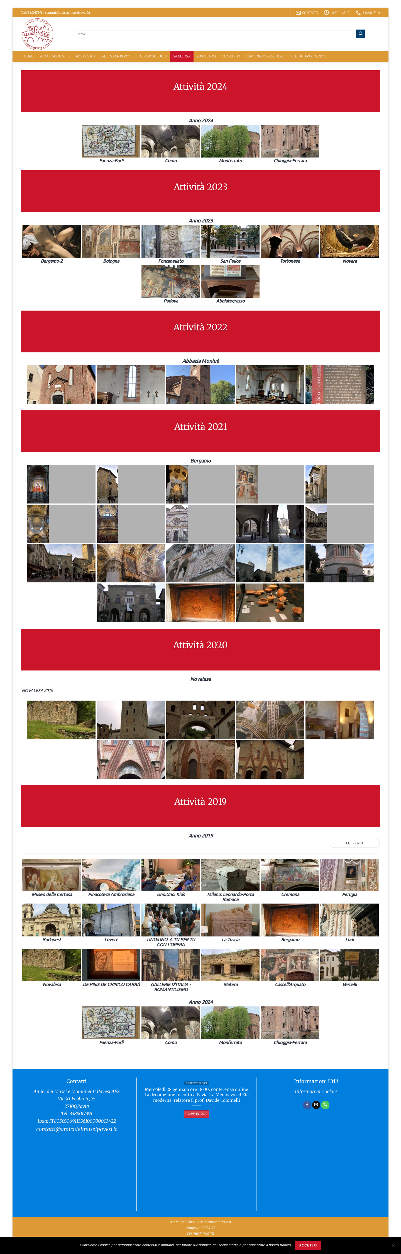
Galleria (182, 56)
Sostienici (206, 56)
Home (29, 56)
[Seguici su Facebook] (307, 1105)
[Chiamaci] (325, 1105)
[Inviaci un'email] (316, 1105)
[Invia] (360, 34)
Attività (86, 56)
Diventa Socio (153, 56)
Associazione (55, 56)
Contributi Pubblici (265, 56)
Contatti (231, 56)
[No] (393, 1247)
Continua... (196, 1114)
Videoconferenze (308, 56)
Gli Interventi (117, 56)
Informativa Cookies (316, 1092)
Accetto (308, 1245)
